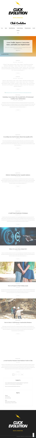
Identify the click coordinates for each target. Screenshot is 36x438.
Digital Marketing (12, 28)
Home (2, 28)
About (6, 28)
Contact (18, 30)
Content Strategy (20, 28)
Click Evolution (18, 23)
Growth (34, 28)
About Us (18, 50)
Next (22, 374)
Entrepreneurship (28, 28)
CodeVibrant (34, 436)
